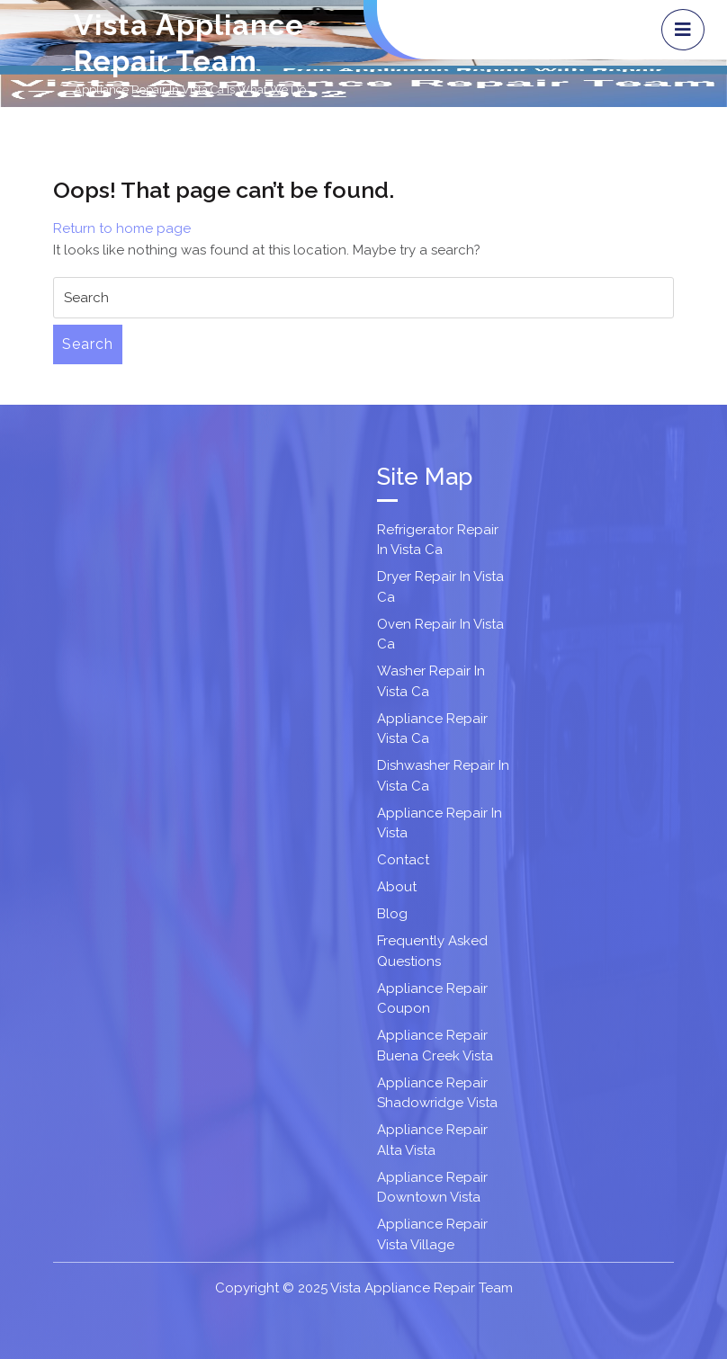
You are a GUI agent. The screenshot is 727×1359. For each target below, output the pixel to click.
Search (87, 344)
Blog (392, 914)
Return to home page (122, 228)
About (397, 887)
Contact (403, 860)
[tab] (683, 29)
